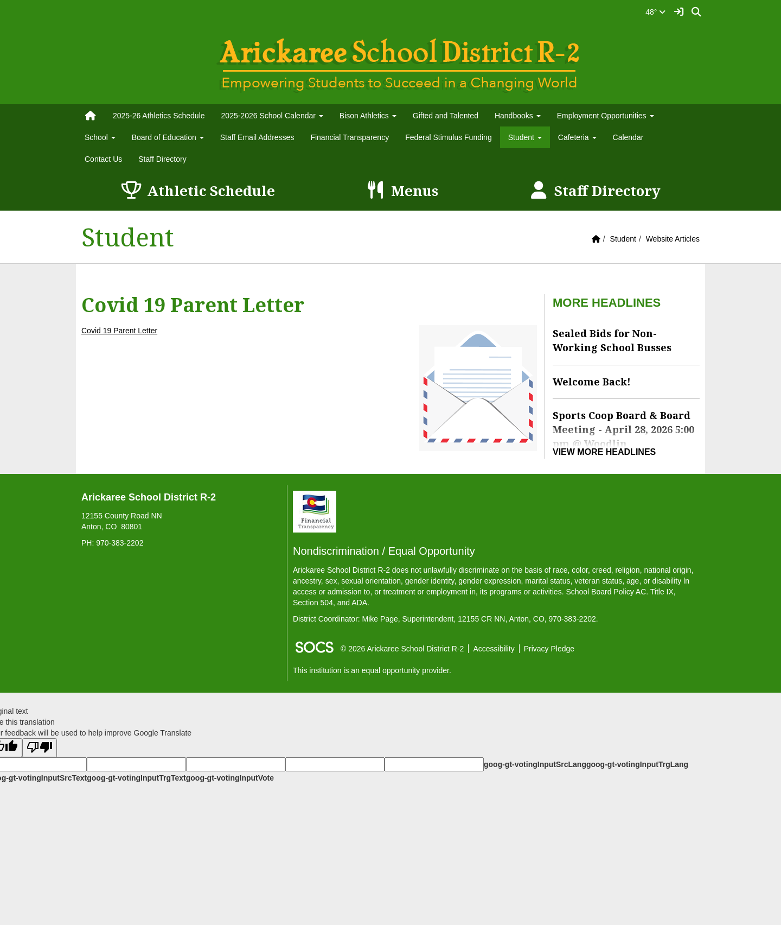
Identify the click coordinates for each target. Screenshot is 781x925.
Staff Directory (162, 159)
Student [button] (525, 137)
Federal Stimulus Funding (448, 137)
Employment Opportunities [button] (605, 115)
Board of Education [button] (168, 137)
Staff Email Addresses (257, 137)
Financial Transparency (349, 137)
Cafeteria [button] (577, 137)
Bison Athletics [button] (368, 115)
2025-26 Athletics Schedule (159, 115)
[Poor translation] (39, 747)
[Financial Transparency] (314, 510)
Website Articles (673, 239)
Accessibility (493, 648)
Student (623, 239)
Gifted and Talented (445, 115)
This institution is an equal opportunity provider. (372, 670)
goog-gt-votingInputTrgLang (637, 764)
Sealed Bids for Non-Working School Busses (612, 340)
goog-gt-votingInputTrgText (136, 778)
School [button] (100, 137)
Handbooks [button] (518, 115)
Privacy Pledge (549, 648)
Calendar (628, 137)
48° (655, 12)
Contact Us (103, 159)
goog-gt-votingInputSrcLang (535, 764)
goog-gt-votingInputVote (230, 778)
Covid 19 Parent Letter (119, 330)
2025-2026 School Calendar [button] (272, 115)
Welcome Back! (592, 381)
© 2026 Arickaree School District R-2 (402, 648)
